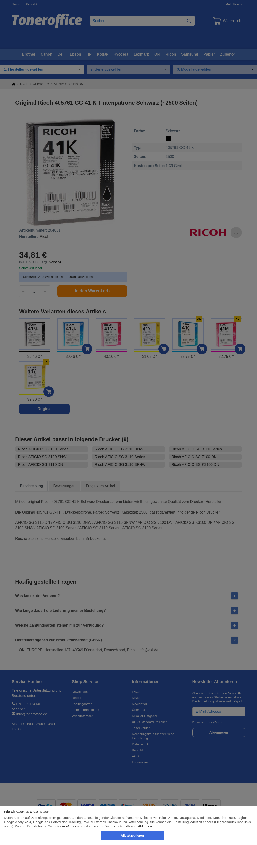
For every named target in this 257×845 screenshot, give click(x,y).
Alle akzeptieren (132, 835)
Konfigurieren (72, 826)
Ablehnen (145, 826)
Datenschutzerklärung (120, 826)
